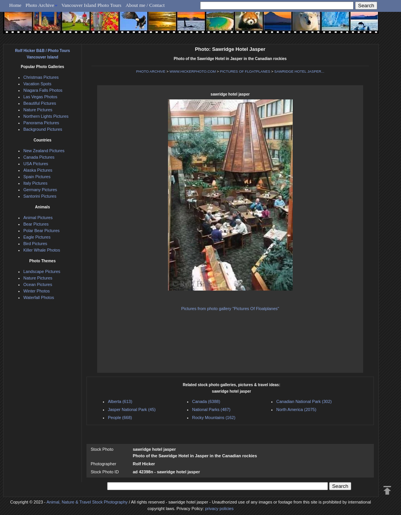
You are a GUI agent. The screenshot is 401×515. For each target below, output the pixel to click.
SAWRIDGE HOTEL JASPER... (299, 71)
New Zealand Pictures (44, 150)
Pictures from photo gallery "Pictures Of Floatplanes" (230, 308)
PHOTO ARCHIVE (151, 71)
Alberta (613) (120, 401)
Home (15, 5)
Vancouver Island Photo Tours (92, 5)
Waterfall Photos (38, 297)
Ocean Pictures (37, 284)
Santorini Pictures (39, 196)
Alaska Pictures (37, 170)
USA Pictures (35, 163)
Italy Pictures (35, 183)
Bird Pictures (35, 243)
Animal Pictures (37, 217)
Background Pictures (42, 129)
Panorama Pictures (41, 122)
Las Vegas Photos (40, 96)
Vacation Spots (37, 83)
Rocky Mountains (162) (213, 417)
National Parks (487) (211, 409)
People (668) (120, 417)
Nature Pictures (37, 109)
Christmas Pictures (41, 77)
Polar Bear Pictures (41, 230)
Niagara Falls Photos (42, 90)
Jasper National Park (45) (132, 409)
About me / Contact (145, 5)
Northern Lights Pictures (45, 116)
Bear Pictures (36, 224)
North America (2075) (296, 409)
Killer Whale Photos (41, 250)
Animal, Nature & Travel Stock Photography (86, 502)
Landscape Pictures (41, 271)
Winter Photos (36, 291)
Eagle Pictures (37, 237)
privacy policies (219, 508)
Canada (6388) (206, 401)
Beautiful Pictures (39, 103)
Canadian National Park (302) (304, 401)
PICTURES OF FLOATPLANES (245, 71)
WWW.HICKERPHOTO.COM (193, 71)
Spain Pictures (37, 176)
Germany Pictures (40, 189)
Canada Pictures (38, 157)
